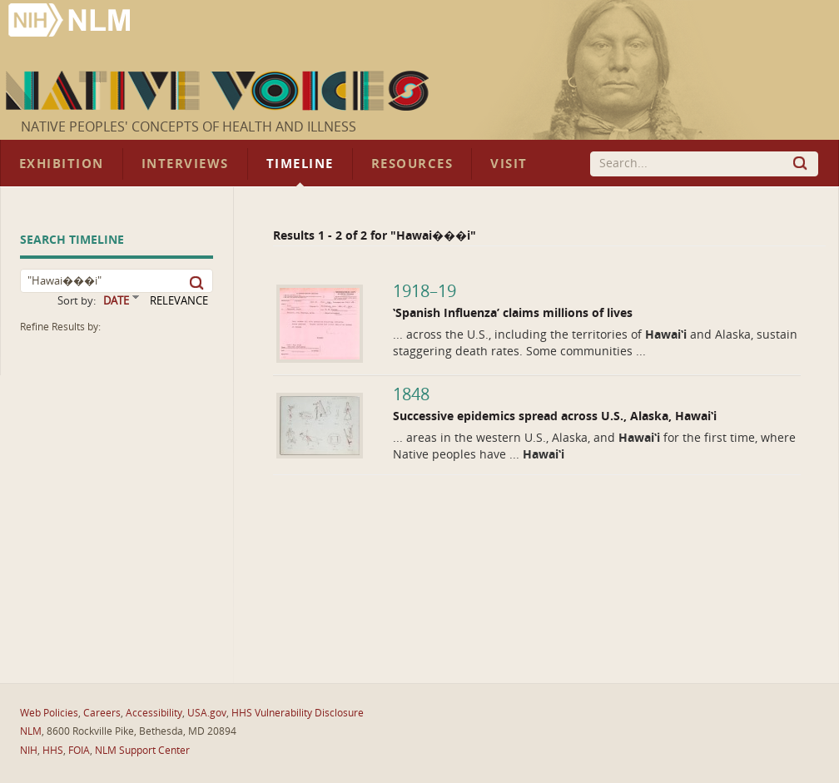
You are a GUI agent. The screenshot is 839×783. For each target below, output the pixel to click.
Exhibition (61, 163)
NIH (28, 750)
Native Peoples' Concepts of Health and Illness (188, 127)
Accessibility (154, 713)
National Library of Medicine (70, 22)
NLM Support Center (142, 750)
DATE (116, 301)
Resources (412, 163)
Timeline (300, 163)
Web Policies (49, 713)
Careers (102, 713)
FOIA (79, 750)
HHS (52, 750)
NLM (31, 731)
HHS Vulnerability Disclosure (297, 713)
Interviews (185, 163)
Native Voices (219, 91)
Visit (509, 163)
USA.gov (206, 713)
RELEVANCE (179, 301)
